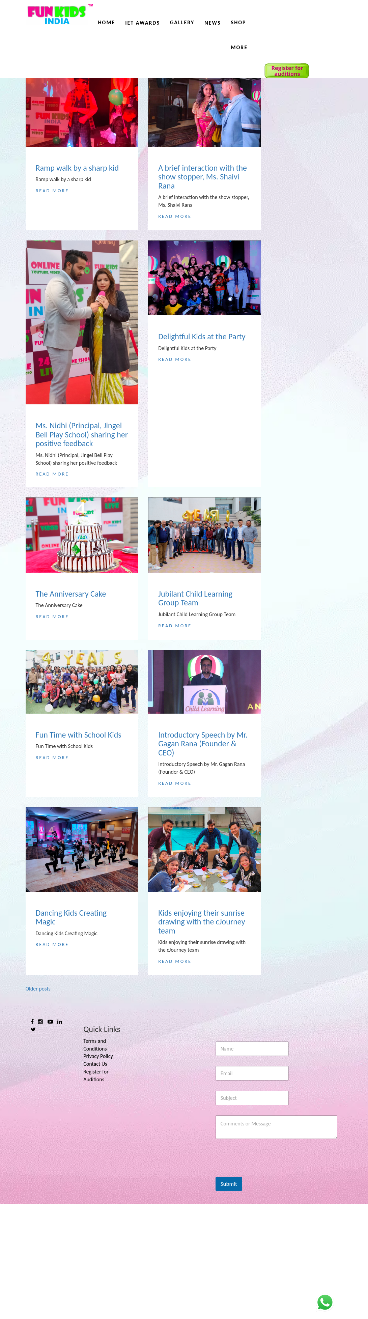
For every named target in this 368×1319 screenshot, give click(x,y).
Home (106, 22)
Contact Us (95, 1179)
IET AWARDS (142, 23)
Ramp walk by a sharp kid (77, 168)
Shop (238, 22)
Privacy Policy (98, 1171)
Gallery (182, 22)
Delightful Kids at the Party (201, 336)
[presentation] (267, 1287)
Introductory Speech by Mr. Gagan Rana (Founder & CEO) (203, 781)
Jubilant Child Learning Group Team (195, 599)
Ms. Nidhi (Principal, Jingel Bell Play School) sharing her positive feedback (82, 434)
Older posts (38, 1103)
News (212, 23)
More (239, 47)
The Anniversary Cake (71, 594)
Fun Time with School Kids (78, 772)
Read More (52, 191)
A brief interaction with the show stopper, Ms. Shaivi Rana (202, 177)
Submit (229, 1298)
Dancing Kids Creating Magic (71, 1004)
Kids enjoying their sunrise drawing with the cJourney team (201, 1008)
